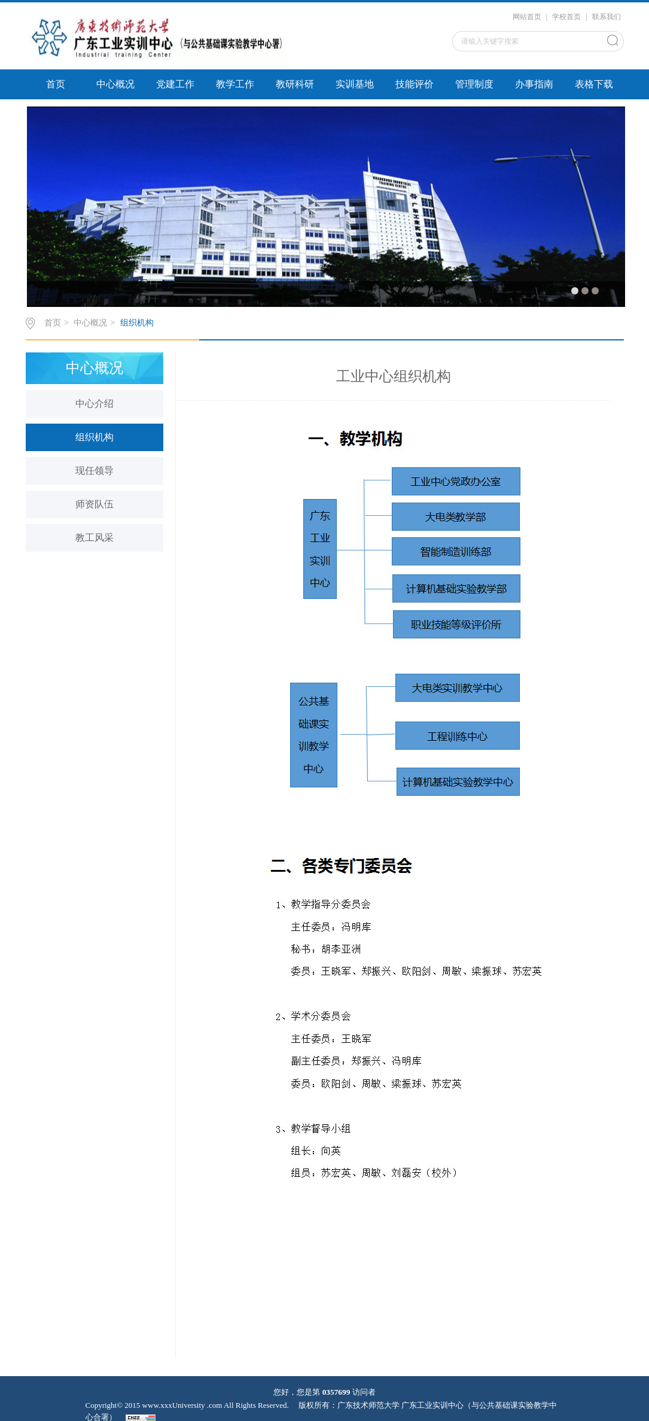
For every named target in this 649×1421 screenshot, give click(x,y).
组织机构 (137, 322)
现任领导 (94, 470)
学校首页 (566, 17)
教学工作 (235, 84)
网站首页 (527, 17)
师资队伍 (94, 504)
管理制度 (474, 84)
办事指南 (534, 84)
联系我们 (606, 17)
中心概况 (115, 84)
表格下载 (594, 84)
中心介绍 (94, 403)
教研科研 (295, 84)
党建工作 (175, 84)
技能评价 (414, 84)
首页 (55, 84)
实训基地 (355, 84)
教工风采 (94, 538)
